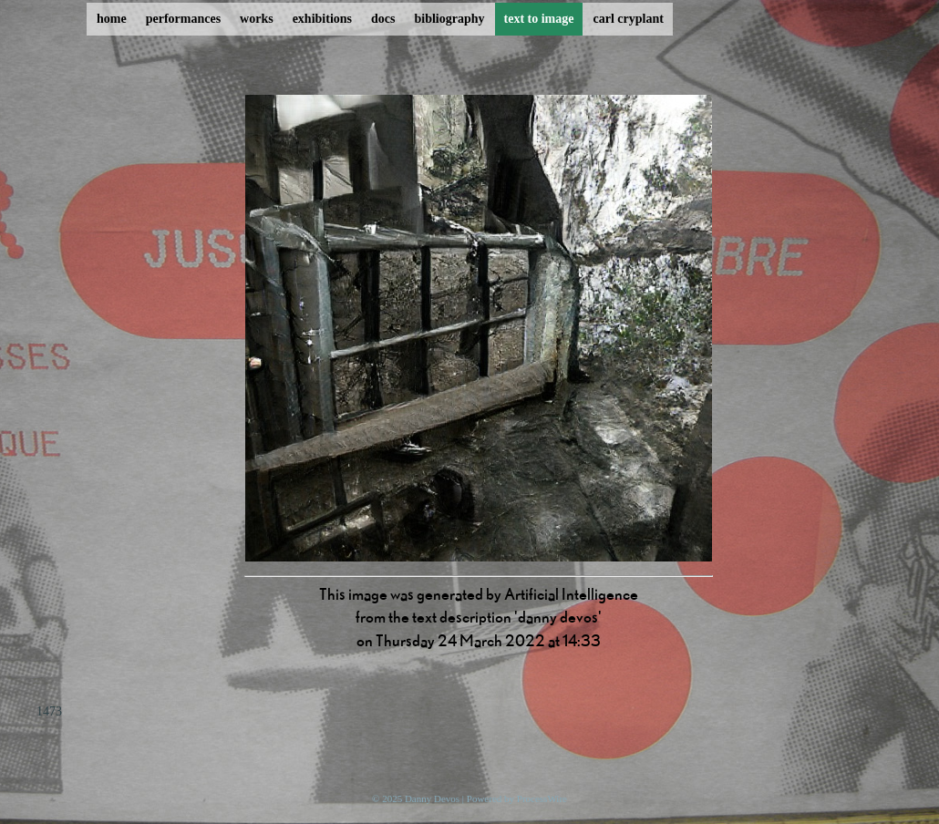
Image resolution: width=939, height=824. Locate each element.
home (112, 19)
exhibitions (322, 19)
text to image (539, 19)
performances (183, 19)
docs (383, 19)
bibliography (449, 19)
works (256, 19)
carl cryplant (628, 19)
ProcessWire (542, 798)
